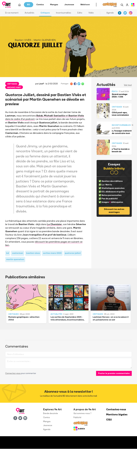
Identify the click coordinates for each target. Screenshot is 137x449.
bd (7, 253)
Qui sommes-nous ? (82, 413)
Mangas (47, 421)
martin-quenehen (15, 259)
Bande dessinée (50, 413)
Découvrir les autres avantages (114, 211)
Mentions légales (116, 414)
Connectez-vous (13, 373)
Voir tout (128, 85)
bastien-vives (33, 253)
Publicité (77, 417)
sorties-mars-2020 (52, 253)
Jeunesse (47, 425)
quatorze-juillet (73, 253)
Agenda (110, 13)
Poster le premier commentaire (114, 373)
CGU (109, 419)
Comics (46, 417)
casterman (17, 253)
